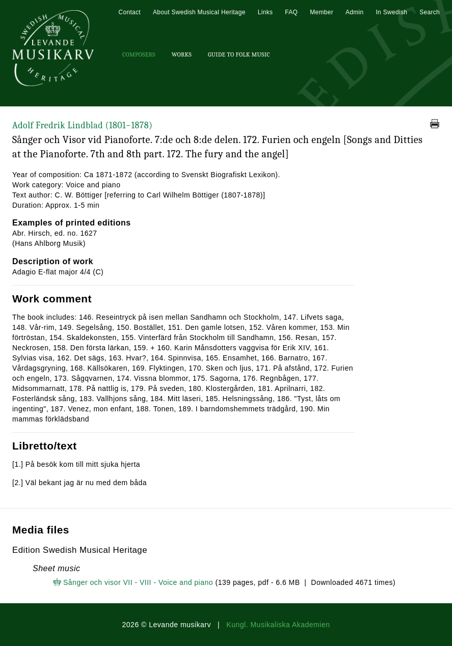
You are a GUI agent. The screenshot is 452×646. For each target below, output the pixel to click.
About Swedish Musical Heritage (199, 12)
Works (182, 54)
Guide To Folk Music (239, 54)
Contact (129, 12)
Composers (138, 54)
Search (429, 12)
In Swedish (391, 12)
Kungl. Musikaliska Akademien (278, 625)
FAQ (291, 12)
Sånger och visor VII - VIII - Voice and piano (138, 582)
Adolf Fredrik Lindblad (82, 125)
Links (265, 12)
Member (321, 12)
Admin (354, 12)
